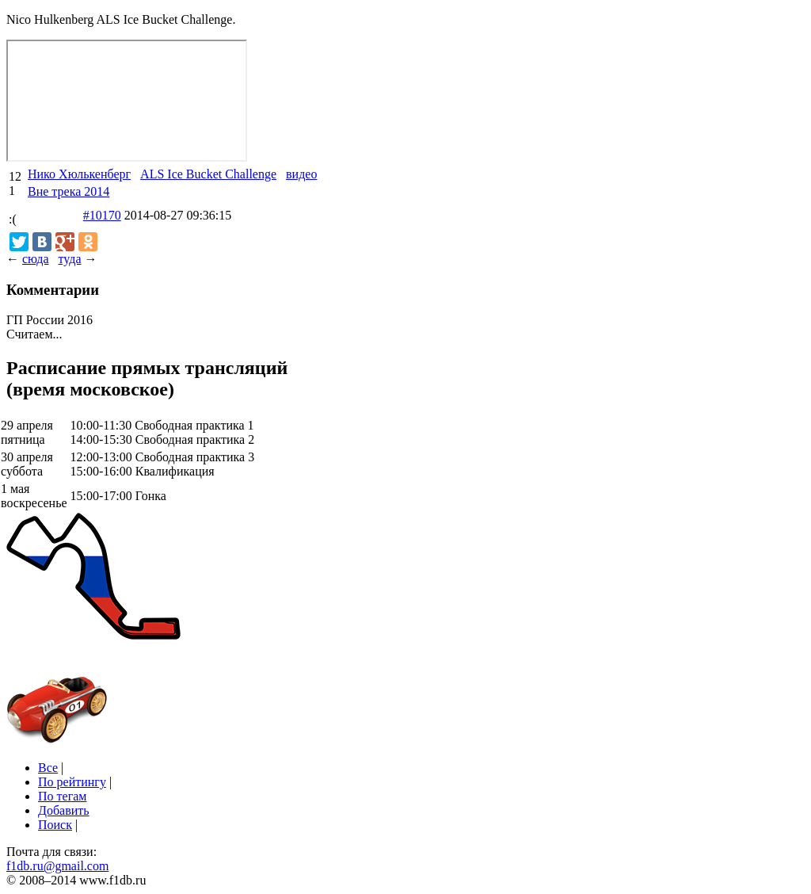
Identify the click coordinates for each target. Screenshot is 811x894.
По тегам (62, 796)
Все (48, 767)
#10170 (102, 215)
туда (69, 259)
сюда (35, 259)
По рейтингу (72, 782)
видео (301, 174)
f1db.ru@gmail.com (57, 866)
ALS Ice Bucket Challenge (208, 174)
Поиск (55, 824)
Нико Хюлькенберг (79, 174)
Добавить (63, 810)
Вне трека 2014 (68, 191)
